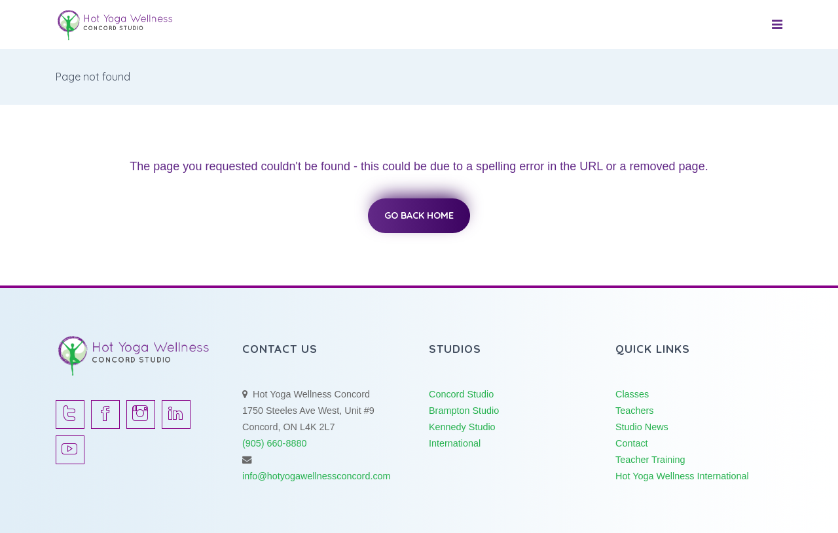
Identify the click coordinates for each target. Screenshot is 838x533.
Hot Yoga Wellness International (682, 476)
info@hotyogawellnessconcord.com (316, 476)
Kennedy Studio (462, 427)
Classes (632, 394)
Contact (631, 443)
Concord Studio (461, 394)
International (455, 443)
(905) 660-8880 (274, 443)
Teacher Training (650, 459)
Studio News (641, 427)
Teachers (634, 410)
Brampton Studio (464, 410)
